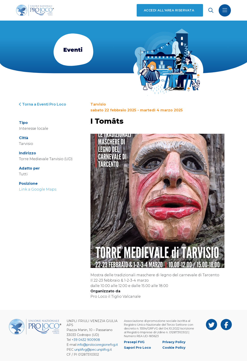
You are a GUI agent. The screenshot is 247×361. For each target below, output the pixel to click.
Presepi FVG (134, 342)
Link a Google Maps (37, 189)
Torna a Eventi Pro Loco (42, 104)
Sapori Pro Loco (137, 348)
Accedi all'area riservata (169, 10)
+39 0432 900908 (86, 340)
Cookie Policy (173, 348)
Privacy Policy (173, 342)
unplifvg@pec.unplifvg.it (93, 350)
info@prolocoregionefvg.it (97, 345)
